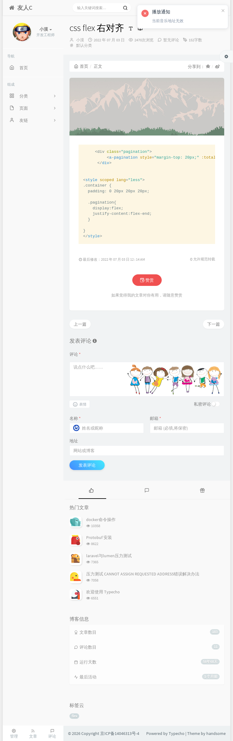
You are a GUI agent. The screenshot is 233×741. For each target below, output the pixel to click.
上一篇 (80, 324)
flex (74, 716)
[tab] (91, 490)
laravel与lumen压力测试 (109, 555)
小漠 (80, 40)
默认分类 (84, 45)
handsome (216, 733)
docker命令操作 (101, 519)
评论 (75, 354)
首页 (81, 66)
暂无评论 (171, 40)
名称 (75, 418)
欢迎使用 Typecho (103, 592)
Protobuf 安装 (99, 537)
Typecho (176, 733)
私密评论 (202, 404)
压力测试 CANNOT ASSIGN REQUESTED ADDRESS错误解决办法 (142, 574)
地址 (73, 441)
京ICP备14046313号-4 (119, 733)
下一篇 (213, 324)
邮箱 (155, 418)
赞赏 (147, 280)
